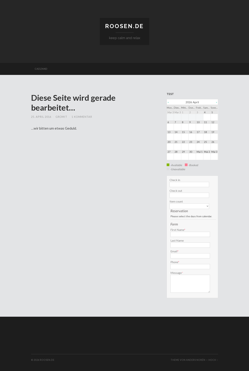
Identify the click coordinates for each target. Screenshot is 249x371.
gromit (61, 116)
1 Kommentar (82, 116)
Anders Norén (195, 359)
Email (174, 251)
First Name (177, 229)
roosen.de (124, 26)
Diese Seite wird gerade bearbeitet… (73, 102)
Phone (174, 262)
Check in (175, 180)
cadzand (41, 69)
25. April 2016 (41, 116)
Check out (176, 190)
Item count (176, 201)
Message (176, 272)
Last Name (177, 240)
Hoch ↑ (213, 359)
